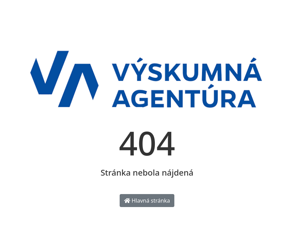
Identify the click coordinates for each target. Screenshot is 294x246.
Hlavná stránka (147, 200)
